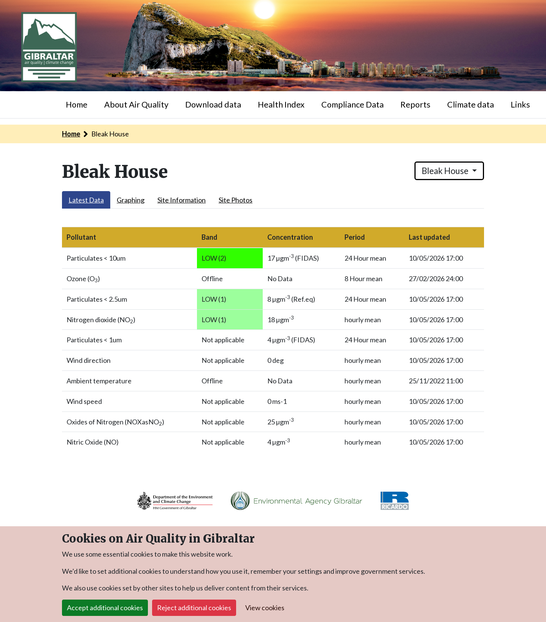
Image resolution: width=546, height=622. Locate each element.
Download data (213, 104)
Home (76, 104)
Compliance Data (352, 104)
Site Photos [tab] (235, 200)
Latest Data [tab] (86, 200)
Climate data (470, 104)
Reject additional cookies (194, 607)
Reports (415, 104)
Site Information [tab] (181, 200)
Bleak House (446, 171)
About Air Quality (136, 104)
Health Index (281, 104)
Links (520, 104)
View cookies (264, 607)
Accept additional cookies (105, 607)
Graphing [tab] (130, 200)
